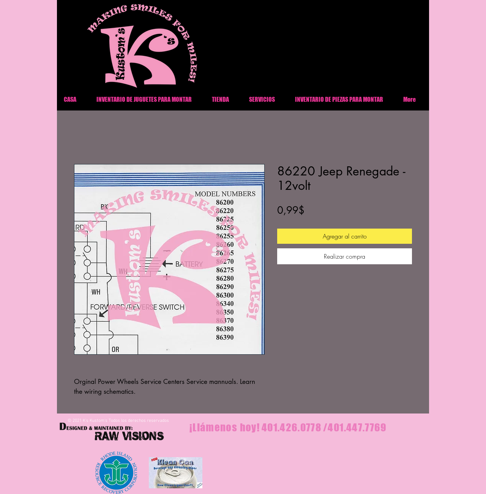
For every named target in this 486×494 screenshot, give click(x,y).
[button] (339, 99)
